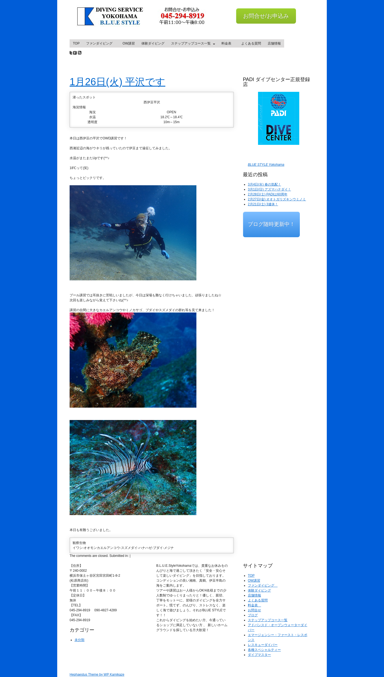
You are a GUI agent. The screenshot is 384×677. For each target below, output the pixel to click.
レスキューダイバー (263, 645)
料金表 (228, 43)
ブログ (253, 615)
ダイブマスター (259, 655)
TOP (76, 43)
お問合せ (254, 610)
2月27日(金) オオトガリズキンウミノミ (277, 199)
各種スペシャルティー (264, 650)
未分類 (79, 640)
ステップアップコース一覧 (192, 45)
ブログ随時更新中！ (271, 224)
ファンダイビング (101, 43)
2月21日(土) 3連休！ (263, 204)
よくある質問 (251, 43)
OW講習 (128, 43)
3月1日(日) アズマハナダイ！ (269, 189)
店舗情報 (274, 43)
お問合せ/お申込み (266, 16)
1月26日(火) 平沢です (117, 81)
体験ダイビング (152, 43)
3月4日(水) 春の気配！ (264, 184)
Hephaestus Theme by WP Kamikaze (97, 674)
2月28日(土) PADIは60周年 (267, 194)
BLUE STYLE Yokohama (266, 165)
